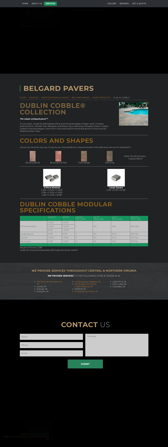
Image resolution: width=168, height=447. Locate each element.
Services (50, 3)
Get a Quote (139, 3)
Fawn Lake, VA (119, 284)
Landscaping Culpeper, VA (87, 282)
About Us (37, 3)
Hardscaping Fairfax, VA (86, 291)
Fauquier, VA (43, 291)
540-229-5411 (125, 10)
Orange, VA (42, 289)
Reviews (124, 3)
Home (25, 3)
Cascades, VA (118, 286)
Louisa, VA (41, 286)
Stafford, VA (80, 289)
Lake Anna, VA (119, 282)
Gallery (111, 3)
